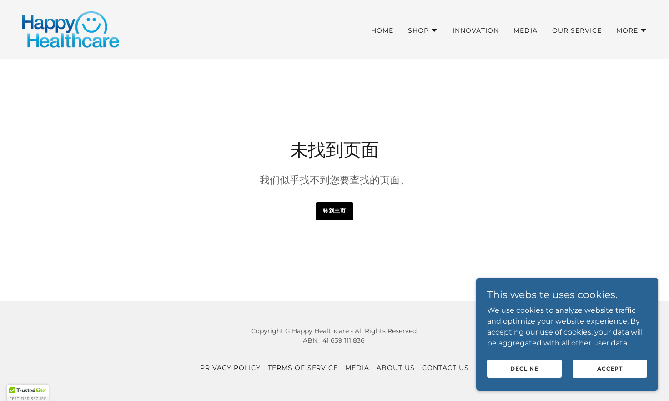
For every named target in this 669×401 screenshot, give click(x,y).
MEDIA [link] (525, 30)
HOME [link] (382, 30)
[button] (423, 30)
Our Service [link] (577, 30)
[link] (70, 29)
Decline (524, 374)
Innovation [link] (476, 30)
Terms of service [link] (303, 368)
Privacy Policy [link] (230, 368)
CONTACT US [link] (445, 368)
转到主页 (334, 210)
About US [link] (396, 368)
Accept (610, 374)
